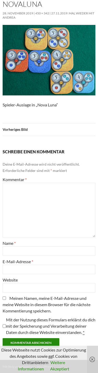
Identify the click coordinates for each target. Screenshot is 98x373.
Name (9, 243)
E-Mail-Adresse (18, 261)
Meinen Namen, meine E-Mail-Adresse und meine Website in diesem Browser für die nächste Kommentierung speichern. (46, 304)
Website (10, 279)
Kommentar (15, 179)
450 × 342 (42, 13)
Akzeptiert (59, 368)
